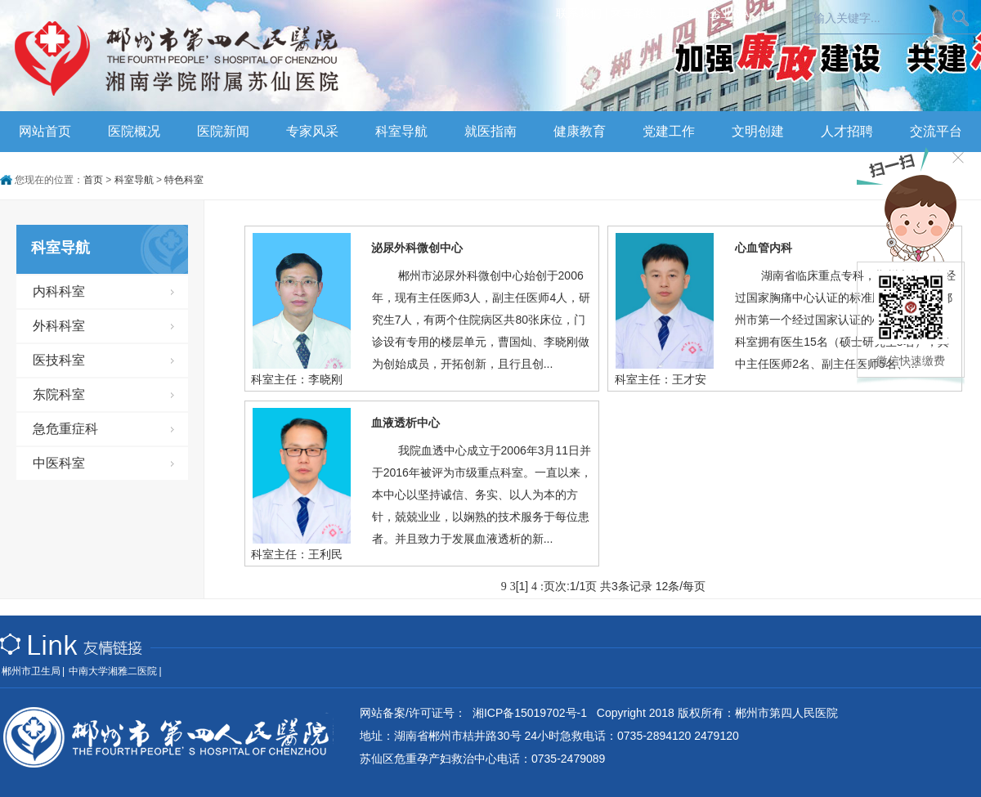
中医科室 (59, 463)
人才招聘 (847, 131)
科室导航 (401, 131)
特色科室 (184, 180)
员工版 (682, 13)
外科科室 (59, 326)
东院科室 (59, 394)
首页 (93, 180)
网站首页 (45, 131)
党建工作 (669, 131)
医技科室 (59, 360)
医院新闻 (223, 131)
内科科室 (59, 291)
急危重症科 (65, 429)
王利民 (325, 554)
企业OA (729, 13)
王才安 (689, 379)
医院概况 (134, 131)
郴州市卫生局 (31, 671)
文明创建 (758, 131)
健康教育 (579, 131)
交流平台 (936, 131)
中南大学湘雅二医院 (113, 671)
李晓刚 (325, 379)
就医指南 (490, 131)
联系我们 (579, 13)
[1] (522, 586)
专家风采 (312, 131)
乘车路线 (633, 13)
